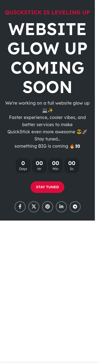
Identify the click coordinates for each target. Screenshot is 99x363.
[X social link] (33, 206)
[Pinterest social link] (47, 206)
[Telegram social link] (75, 206)
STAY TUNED (47, 187)
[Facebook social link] (20, 206)
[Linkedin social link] (61, 206)
